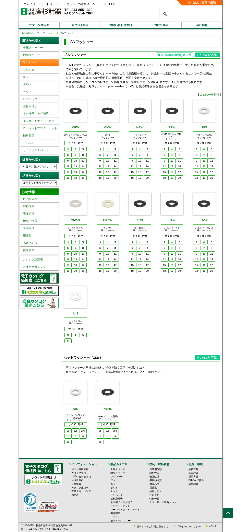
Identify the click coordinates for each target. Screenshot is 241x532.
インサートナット (120, 506)
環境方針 (193, 476)
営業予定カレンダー (36, 266)
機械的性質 (30, 220)
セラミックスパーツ (36, 150)
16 (75, 172)
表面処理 (28, 213)
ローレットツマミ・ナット (40, 128)
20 (83, 177)
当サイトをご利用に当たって (152, 526)
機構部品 (28, 135)
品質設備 (193, 473)
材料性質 (28, 206)
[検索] (189, 14)
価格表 (75, 495)
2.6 (83, 430)
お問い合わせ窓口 (120, 25)
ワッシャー (49, 33)
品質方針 (193, 469)
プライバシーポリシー (188, 526)
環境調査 (193, 484)
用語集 (27, 235)
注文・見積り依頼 (202, 2)
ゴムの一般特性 (209, 94)
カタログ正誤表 (33, 259)
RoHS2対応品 (207, 55)
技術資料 (28, 250)
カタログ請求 (79, 25)
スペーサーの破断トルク (162, 502)
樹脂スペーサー (33, 55)
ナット (27, 91)
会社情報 (202, 25)
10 (75, 160)
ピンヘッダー (31, 99)
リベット (28, 142)
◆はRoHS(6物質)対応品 (175, 55)
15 (68, 172)
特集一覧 (154, 498)
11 (83, 160)
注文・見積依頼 (39, 25)
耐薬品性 (28, 228)
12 (68, 166)
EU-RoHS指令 (196, 480)
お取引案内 (161, 25)
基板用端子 (30, 106)
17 (83, 172)
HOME (212, 526)
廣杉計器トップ (30, 33)
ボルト (27, 84)
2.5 (75, 430)
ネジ (26, 77)
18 (68, 177)
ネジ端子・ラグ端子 (36, 113)
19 (75, 177)
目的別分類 (30, 198)
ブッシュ (28, 69)
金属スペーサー (33, 47)
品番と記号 (30, 242)
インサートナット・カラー (40, 121)
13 (75, 166)
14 (83, 166)
